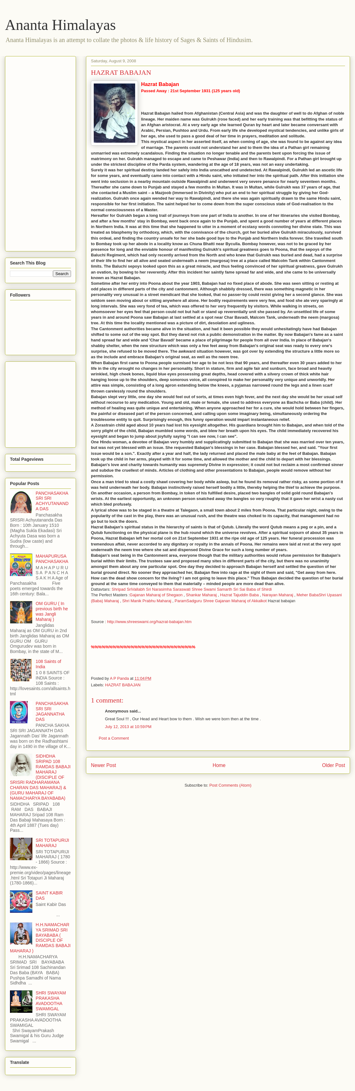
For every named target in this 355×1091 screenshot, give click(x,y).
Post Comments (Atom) (230, 785)
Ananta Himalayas (60, 25)
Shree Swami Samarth (212, 589)
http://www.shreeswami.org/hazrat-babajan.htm (149, 621)
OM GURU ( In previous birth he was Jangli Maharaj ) (52, 611)
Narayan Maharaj (277, 595)
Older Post (333, 765)
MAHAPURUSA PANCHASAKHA (52, 559)
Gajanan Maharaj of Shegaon (156, 595)
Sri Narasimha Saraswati (169, 589)
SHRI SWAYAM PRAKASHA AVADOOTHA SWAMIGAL (51, 1000)
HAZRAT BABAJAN (123, 685)
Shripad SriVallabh (128, 589)
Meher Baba (307, 595)
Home (219, 765)
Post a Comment (114, 738)
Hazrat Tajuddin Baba (239, 595)
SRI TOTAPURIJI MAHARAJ (52, 843)
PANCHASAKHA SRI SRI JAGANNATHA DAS (52, 711)
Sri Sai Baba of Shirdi (252, 589)
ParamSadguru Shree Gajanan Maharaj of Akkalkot (221, 600)
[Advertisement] (35, 152)
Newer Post (103, 765)
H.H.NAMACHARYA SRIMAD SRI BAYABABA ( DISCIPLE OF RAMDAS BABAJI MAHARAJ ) (40, 937)
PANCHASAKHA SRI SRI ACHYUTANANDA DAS (52, 501)
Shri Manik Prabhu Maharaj (146, 600)
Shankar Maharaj (201, 595)
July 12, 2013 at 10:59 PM (128, 726)
